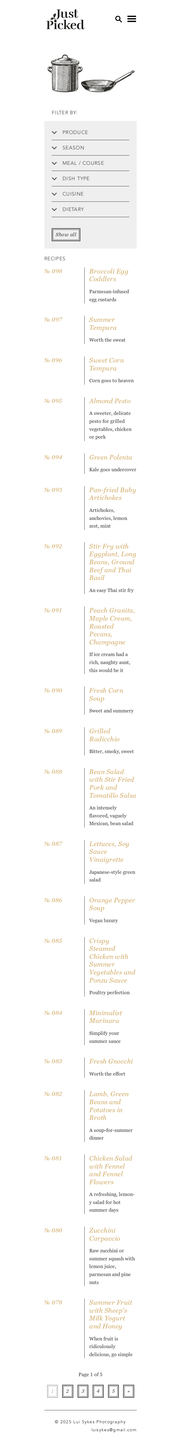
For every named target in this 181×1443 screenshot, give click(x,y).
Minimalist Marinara (105, 1017)
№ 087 (53, 844)
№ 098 (53, 271)
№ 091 (53, 610)
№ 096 (53, 360)
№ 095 (53, 401)
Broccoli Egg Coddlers (108, 275)
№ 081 (53, 1158)
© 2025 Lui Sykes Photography (90, 1422)
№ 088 (53, 771)
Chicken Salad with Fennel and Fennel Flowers (110, 1170)
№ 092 (53, 546)
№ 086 (53, 900)
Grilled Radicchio (104, 735)
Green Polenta (110, 457)
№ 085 (53, 941)
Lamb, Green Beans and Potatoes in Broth (109, 1105)
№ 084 (53, 1013)
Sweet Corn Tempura (106, 364)
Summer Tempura (103, 323)
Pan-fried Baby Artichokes (112, 494)
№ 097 (53, 319)
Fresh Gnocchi (111, 1061)
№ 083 (53, 1061)
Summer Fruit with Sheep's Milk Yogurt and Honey (110, 1314)
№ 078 (53, 1302)
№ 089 (53, 731)
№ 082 (53, 1094)
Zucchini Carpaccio (104, 1234)
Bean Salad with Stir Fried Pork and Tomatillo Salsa (112, 783)
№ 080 (53, 1230)
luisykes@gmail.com (114, 1430)
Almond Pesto (110, 401)
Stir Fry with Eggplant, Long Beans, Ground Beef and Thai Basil (112, 562)
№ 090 (53, 690)
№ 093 (53, 490)
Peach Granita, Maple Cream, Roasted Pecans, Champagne (112, 626)
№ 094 (53, 457)
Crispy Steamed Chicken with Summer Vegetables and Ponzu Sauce (112, 960)
